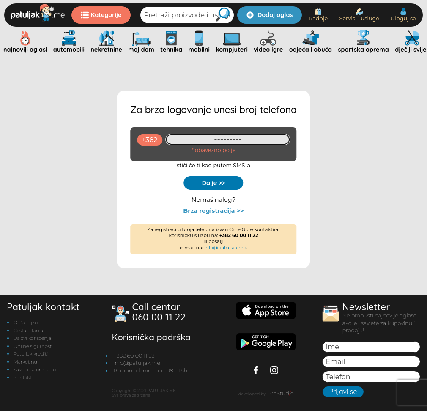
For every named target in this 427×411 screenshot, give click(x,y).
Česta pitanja (28, 331)
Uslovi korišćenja (32, 338)
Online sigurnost (33, 346)
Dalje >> (213, 183)
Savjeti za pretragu (35, 369)
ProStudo (281, 393)
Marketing (25, 362)
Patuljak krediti (31, 354)
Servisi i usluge (359, 15)
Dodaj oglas (269, 15)
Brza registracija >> (213, 211)
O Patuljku (26, 322)
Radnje (318, 15)
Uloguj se (403, 15)
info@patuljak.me (225, 248)
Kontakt (23, 378)
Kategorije (101, 15)
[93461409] (228, 139)
